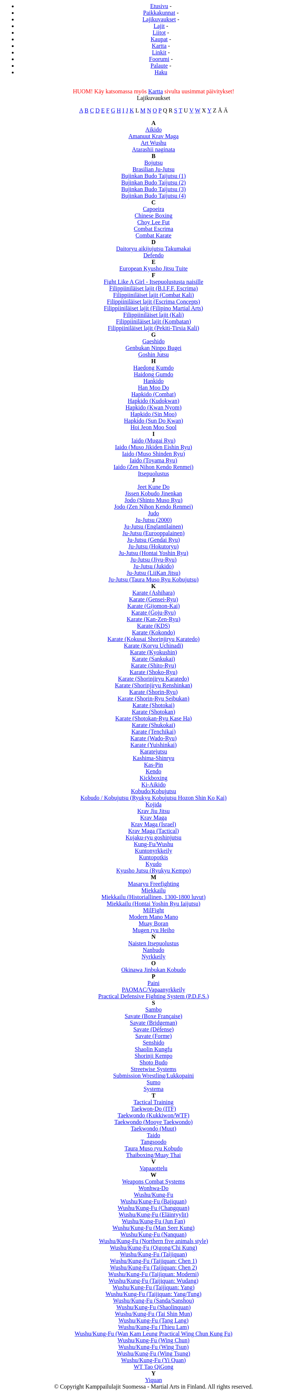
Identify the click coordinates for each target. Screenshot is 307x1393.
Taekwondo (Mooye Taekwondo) (153, 1122)
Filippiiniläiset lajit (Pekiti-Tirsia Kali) (153, 328)
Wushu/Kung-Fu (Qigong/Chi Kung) (153, 1248)
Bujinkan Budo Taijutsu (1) (153, 176)
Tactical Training (153, 1102)
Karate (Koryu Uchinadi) (153, 645)
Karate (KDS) (153, 626)
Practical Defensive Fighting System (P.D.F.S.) (153, 996)
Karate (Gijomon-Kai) (153, 606)
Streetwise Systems (154, 1069)
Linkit (159, 52)
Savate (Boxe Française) (153, 1016)
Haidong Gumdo (153, 374)
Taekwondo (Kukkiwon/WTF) (153, 1115)
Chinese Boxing (153, 215)
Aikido (153, 129)
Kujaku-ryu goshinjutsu (154, 837)
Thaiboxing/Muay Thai (153, 1155)
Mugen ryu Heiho (154, 930)
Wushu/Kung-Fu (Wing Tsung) (153, 1353)
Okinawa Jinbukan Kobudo (153, 970)
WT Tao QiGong (154, 1367)
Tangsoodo (154, 1142)
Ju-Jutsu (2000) (153, 520)
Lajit (159, 26)
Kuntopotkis (153, 857)
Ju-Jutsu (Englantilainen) (153, 526)
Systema (153, 1089)
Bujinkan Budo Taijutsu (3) (153, 189)
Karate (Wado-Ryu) (153, 738)
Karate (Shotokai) (153, 705)
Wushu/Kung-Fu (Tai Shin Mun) (153, 1314)
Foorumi (159, 59)
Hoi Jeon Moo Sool (153, 427)
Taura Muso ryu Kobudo (154, 1148)
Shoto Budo (153, 1062)
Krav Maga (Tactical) (153, 831)
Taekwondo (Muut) (154, 1128)
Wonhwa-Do (153, 1188)
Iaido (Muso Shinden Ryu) (153, 454)
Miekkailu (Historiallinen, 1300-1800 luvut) (153, 897)
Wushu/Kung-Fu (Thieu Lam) (153, 1327)
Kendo (153, 771)
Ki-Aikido (154, 784)
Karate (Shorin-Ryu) (153, 692)
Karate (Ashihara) (153, 593)
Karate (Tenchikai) (153, 731)
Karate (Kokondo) (153, 632)
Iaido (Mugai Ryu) (153, 440)
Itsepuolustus (153, 473)
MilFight (153, 910)
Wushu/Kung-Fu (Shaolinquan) (153, 1307)
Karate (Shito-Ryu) (153, 665)
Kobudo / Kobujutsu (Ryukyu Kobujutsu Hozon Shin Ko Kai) (153, 798)
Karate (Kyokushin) (153, 652)
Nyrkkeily (153, 956)
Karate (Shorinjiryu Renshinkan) (153, 685)
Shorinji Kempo (153, 1056)
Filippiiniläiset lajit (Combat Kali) (153, 295)
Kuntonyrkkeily (153, 851)
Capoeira (153, 209)
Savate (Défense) (153, 1029)
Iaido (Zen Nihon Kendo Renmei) (153, 467)
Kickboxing (154, 778)
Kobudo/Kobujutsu (153, 791)
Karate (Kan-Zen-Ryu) (154, 619)
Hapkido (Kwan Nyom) (154, 407)
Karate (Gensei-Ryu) (153, 599)
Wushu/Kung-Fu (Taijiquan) (153, 1254)
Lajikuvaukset (159, 19)
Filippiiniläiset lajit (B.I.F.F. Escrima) (153, 288)
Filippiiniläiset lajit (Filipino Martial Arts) (153, 308)
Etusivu (159, 6)
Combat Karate (153, 235)
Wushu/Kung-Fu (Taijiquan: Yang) (153, 1287)
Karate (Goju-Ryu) (153, 612)
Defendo (153, 255)
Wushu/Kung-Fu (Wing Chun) (153, 1340)
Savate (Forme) (153, 1036)
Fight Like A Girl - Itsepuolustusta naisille (153, 282)
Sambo (153, 1009)
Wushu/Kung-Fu (153, 1195)
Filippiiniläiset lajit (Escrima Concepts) (153, 301)
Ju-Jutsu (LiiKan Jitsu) (154, 573)
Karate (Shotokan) (153, 712)
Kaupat (159, 39)
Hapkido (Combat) (153, 394)
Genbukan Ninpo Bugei (154, 348)
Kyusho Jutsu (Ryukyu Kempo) (153, 870)
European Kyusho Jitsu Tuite (153, 268)
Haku (160, 72)
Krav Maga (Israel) (153, 824)
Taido (153, 1135)
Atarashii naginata (153, 149)
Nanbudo (153, 950)
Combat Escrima (153, 229)
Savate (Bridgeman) (153, 1023)
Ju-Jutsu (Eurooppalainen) (153, 533)
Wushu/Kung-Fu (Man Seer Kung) (153, 1228)
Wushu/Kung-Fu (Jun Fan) (153, 1221)
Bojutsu (153, 163)
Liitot (159, 32)
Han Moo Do (153, 387)
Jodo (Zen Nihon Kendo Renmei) (153, 507)
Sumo (153, 1082)
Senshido (153, 1042)
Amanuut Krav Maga (154, 136)
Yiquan (153, 1380)
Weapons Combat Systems (153, 1181)
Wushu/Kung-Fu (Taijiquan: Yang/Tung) (153, 1294)
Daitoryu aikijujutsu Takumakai (153, 249)
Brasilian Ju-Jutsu (153, 169)
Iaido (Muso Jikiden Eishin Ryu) (153, 447)
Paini (153, 983)
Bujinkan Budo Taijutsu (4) (153, 196)
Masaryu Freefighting (153, 884)
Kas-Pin (153, 765)
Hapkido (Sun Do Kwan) (153, 421)
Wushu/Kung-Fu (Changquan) (153, 1208)
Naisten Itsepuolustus (153, 943)
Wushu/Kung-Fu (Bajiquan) (153, 1201)
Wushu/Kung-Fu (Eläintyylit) (153, 1214)
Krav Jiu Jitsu (153, 811)
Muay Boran (153, 923)
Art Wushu (154, 143)
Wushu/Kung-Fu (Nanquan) (153, 1234)
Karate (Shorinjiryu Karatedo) (153, 679)
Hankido (153, 381)
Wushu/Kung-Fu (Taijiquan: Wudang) (153, 1281)
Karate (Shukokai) (153, 725)
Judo (153, 513)
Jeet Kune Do (153, 487)
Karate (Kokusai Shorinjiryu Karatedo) (153, 639)
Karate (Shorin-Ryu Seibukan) (153, 698)
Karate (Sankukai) (153, 659)
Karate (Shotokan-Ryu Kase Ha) (153, 718)
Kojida (154, 804)
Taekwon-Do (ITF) (153, 1109)
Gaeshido (153, 341)
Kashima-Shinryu (153, 758)
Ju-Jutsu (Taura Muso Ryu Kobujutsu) (153, 579)
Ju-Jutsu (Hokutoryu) (153, 546)
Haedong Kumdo (153, 368)
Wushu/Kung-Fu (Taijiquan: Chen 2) (153, 1267)
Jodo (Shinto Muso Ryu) (153, 500)
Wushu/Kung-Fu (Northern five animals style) (153, 1241)
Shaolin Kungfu (153, 1049)
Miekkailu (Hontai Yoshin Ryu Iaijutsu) (153, 903)
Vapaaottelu (154, 1168)
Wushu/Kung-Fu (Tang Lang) (153, 1320)
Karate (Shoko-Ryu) (154, 672)
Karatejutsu (153, 751)
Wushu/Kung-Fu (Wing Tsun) (153, 1347)
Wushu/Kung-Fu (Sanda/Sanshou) (153, 1300)
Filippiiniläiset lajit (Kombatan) (153, 321)
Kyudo (154, 864)
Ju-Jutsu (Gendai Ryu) (153, 540)
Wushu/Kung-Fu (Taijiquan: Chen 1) (153, 1261)
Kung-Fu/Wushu (153, 844)
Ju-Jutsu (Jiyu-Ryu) (153, 559)
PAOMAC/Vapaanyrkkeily (153, 989)
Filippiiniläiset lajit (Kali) (153, 315)
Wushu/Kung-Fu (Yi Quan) (153, 1360)
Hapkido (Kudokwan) (153, 401)
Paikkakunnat (159, 13)
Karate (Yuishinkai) (153, 745)
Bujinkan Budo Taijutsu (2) (153, 182)
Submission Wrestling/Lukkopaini (153, 1075)
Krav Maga (153, 817)
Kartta (159, 46)
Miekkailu (154, 890)
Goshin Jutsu (153, 354)
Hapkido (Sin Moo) (153, 414)
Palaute (159, 65)
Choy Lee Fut (153, 222)
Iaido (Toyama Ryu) (153, 460)
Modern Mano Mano (153, 917)
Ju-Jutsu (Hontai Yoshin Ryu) (153, 553)
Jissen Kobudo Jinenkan (153, 493)
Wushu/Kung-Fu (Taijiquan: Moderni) (153, 1274)
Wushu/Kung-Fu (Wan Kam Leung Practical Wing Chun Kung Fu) (153, 1334)
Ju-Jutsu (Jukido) (153, 566)
